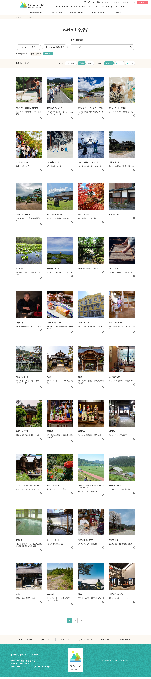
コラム (57, 6)
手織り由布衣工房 (22, 433)
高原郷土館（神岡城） (24, 216)
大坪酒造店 (113, 433)
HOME (18, 17)
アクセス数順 (70, 63)
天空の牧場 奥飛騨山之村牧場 (28, 107)
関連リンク (105, 642)
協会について (46, 642)
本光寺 (80, 379)
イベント (90, 6)
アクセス (122, 6)
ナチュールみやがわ (116, 325)
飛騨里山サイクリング (55, 107)
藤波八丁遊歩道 (83, 216)
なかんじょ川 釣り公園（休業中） (28, 487)
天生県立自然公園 (23, 164)
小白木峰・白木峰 (53, 271)
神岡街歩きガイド (22, 379)
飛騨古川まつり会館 (116, 596)
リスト (119, 63)
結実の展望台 (52, 596)
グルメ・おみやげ (102, 6)
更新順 (90, 63)
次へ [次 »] (81, 623)
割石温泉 (19, 542)
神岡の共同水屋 (114, 216)
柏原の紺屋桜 (114, 542)
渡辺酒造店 (82, 433)
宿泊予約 (114, 6)
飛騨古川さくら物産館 (86, 542)
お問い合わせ (125, 642)
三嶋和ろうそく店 (22, 325)
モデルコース (67, 6)
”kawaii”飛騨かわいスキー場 (89, 164)
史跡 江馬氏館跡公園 (55, 216)
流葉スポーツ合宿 (115, 487)
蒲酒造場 (50, 433)
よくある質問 (116, 12)
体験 (84, 6)
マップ (130, 63)
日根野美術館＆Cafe (55, 325)
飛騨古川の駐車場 (98, 12)
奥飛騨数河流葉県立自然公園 (88, 271)
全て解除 (47, 54)
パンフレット (66, 642)
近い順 (81, 63)
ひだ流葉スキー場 (53, 164)
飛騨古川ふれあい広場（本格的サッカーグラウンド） (90, 488)
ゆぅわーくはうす (53, 542)
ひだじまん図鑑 (57, 12)
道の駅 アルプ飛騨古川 (118, 107)
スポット (77, 6)
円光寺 (49, 379)
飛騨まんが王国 (83, 325)
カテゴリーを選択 (28, 47)
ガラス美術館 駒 (115, 379)
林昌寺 (18, 596)
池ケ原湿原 (20, 271)
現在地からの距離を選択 (55, 47)
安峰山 (80, 596)
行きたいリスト (103, 2)
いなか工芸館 (114, 271)
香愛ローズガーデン (54, 487)
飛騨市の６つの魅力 (36, 12)
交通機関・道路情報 (77, 12)
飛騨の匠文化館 (114, 164)
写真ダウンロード (85, 642)
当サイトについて (25, 642)
